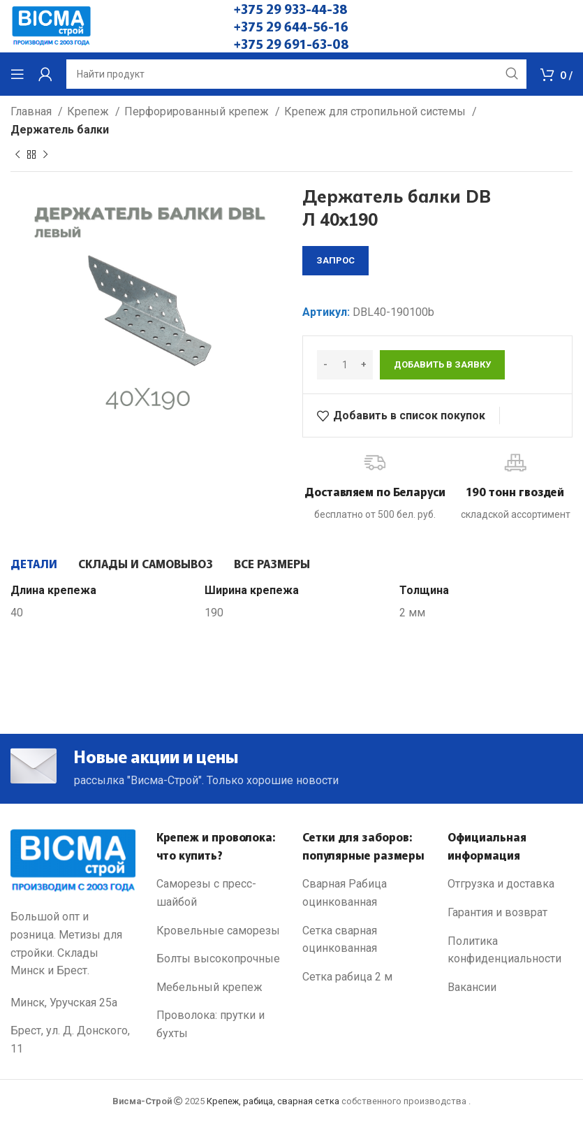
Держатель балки (59, 129)
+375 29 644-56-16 (291, 26)
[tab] (33, 563)
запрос (335, 260)
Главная (32, 111)
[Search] (296, 74)
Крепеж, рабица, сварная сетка (273, 1101)
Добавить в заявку (442, 364)
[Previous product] (17, 155)
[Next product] (45, 155)
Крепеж (89, 111)
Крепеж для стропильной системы (376, 111)
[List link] (218, 893)
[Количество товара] (344, 364)
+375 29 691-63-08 (291, 43)
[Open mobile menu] (17, 74)
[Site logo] (51, 25)
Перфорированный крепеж (198, 111)
